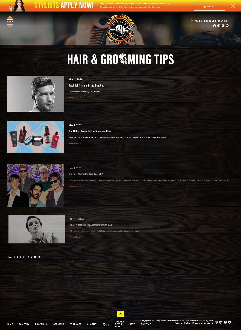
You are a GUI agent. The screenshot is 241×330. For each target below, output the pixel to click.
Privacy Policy (183, 323)
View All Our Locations (27, 306)
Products (75, 324)
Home (10, 324)
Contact (146, 324)
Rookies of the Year (120, 324)
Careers (198, 323)
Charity (92, 324)
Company (24, 324)
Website (202, 320)
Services (58, 324)
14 (39, 257)
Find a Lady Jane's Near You (211, 21)
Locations (41, 324)
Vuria (210, 320)
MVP (132, 324)
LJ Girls (106, 324)
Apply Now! (209, 6)
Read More (75, 97)
